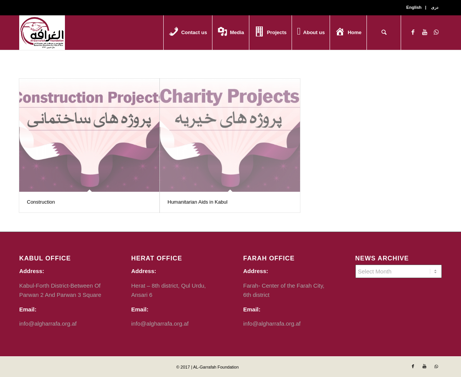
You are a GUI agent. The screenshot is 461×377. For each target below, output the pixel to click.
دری (434, 7)
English (414, 7)
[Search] (383, 32)
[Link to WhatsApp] (436, 32)
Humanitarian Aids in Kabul (197, 202)
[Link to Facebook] (413, 32)
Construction (41, 202)
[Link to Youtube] (424, 32)
